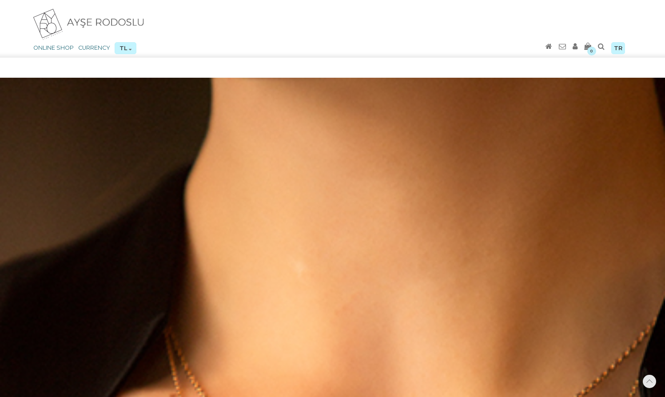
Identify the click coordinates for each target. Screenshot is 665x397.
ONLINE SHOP (53, 47)
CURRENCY (94, 47)
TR (618, 48)
